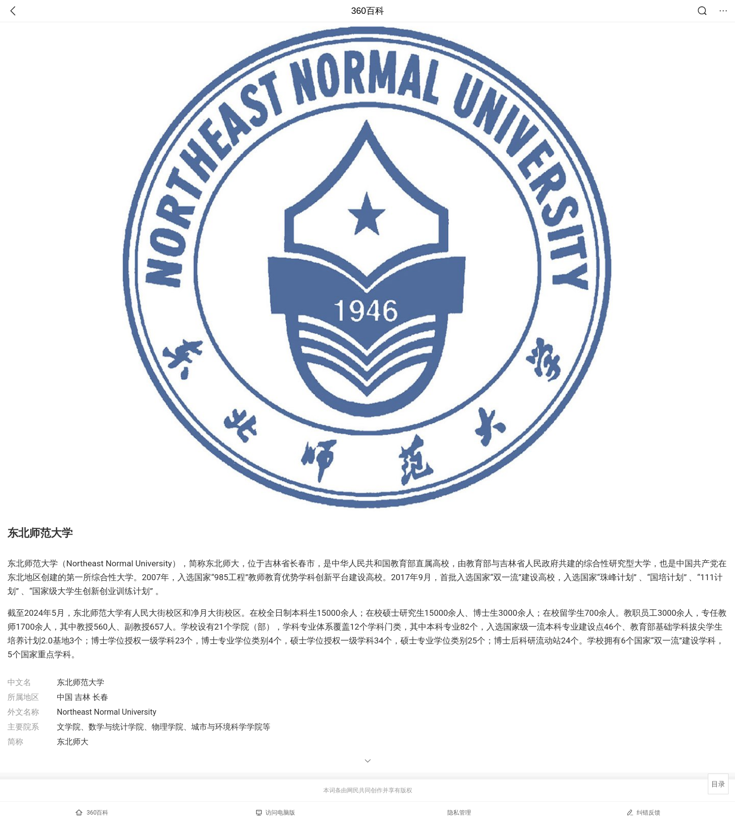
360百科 (367, 11)
